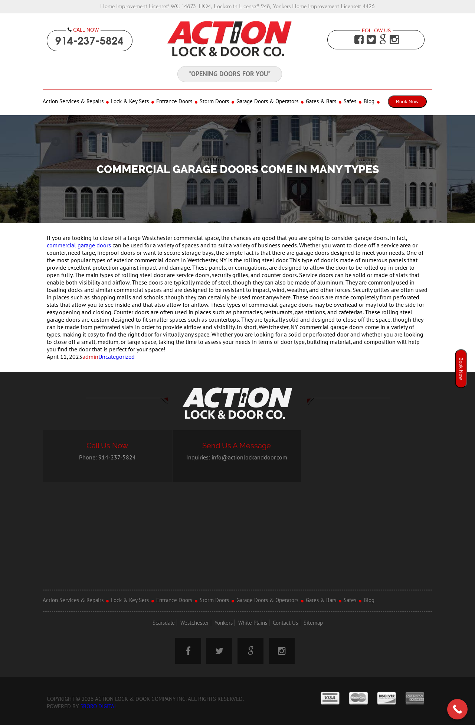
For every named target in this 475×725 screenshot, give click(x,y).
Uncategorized (116, 357)
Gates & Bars (321, 101)
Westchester (194, 623)
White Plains (252, 623)
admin (90, 357)
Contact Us (285, 623)
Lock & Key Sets (130, 101)
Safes (350, 101)
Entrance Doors (174, 101)
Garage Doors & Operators (267, 101)
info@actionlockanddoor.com (249, 457)
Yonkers (223, 623)
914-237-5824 (89, 40)
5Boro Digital (98, 706)
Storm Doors (214, 101)
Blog (369, 101)
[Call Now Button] (457, 709)
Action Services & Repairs (73, 101)
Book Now (407, 101)
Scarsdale (164, 623)
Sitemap (313, 623)
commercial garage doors (79, 245)
